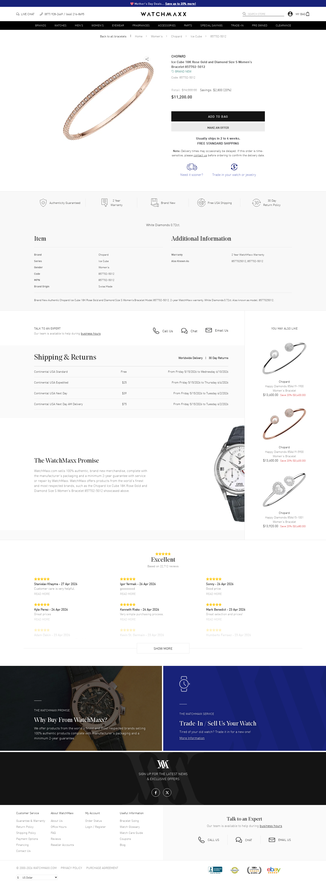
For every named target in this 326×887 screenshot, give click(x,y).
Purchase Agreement (102, 867)
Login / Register (95, 826)
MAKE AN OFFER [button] (218, 127)
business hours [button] (91, 333)
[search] (244, 13)
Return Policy (24, 826)
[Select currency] (37, 877)
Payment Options (27, 838)
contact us (200, 155)
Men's (79, 25)
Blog (123, 844)
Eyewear (118, 25)
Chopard (176, 36)
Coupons (125, 838)
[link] (191, 170)
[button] (303, 14)
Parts (188, 25)
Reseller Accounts (62, 844)
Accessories (167, 25)
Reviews (56, 838)
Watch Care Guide (131, 832)
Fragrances (141, 25)
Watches (60, 25)
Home (138, 36)
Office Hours (59, 826)
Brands (40, 25)
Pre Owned (259, 25)
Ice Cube (196, 36)
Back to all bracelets (113, 36)
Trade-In (237, 25)
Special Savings (211, 25)
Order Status (93, 820)
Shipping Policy (26, 832)
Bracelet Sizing (129, 820)
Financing (22, 844)
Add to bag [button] (218, 116)
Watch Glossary (130, 826)
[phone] (62, 14)
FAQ (53, 832)
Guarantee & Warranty (30, 820)
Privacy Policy (71, 867)
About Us (57, 820)
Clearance (283, 25)
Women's (97, 25)
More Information (192, 737)
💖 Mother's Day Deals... (163, 3)
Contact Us (23, 850)
